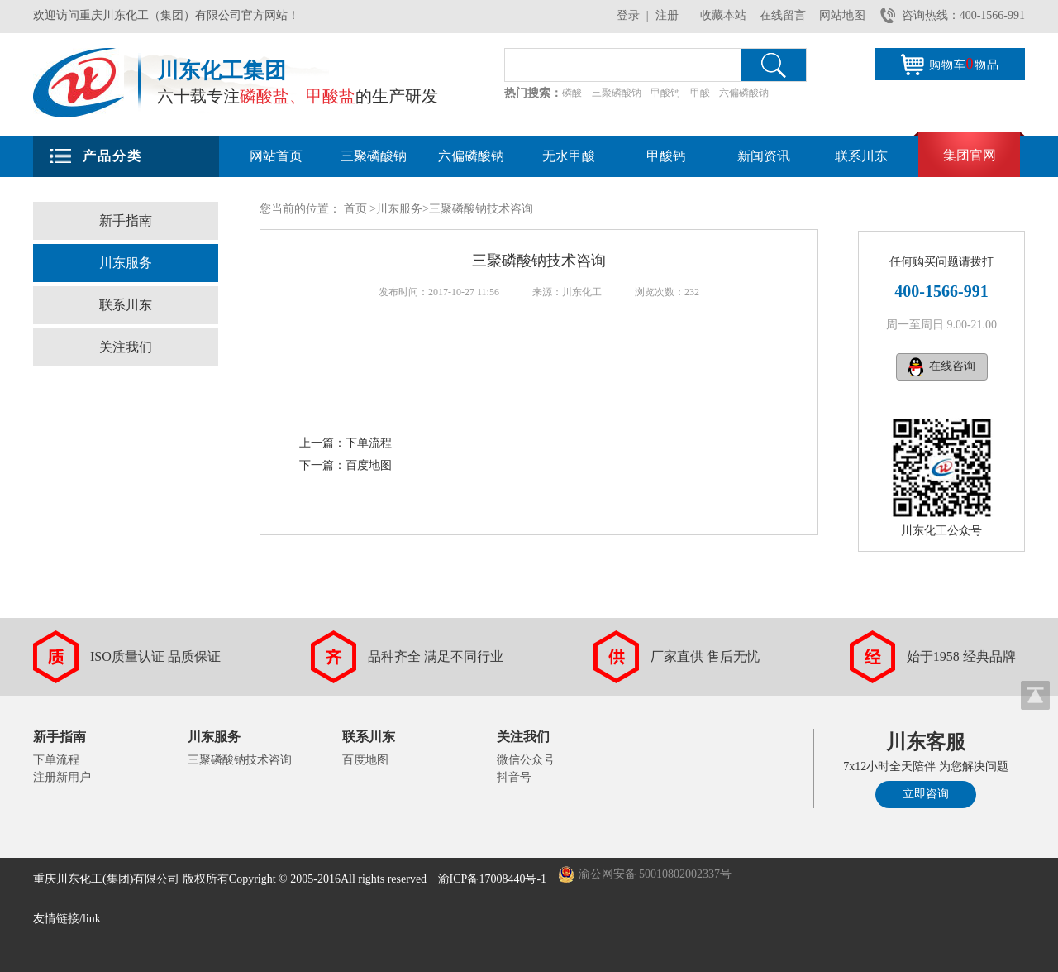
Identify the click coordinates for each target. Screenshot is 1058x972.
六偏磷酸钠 (744, 92)
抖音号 (514, 777)
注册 (667, 15)
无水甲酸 (568, 156)
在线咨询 (952, 366)
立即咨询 (926, 794)
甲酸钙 (665, 92)
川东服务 (125, 263)
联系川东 (861, 156)
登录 (628, 15)
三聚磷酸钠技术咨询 (240, 760)
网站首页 (276, 156)
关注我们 (125, 347)
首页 (355, 209)
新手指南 (125, 220)
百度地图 (369, 465)
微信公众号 (526, 760)
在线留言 (783, 15)
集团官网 (969, 155)
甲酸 (700, 92)
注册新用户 (62, 777)
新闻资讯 (763, 156)
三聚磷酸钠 (616, 92)
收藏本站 (723, 15)
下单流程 (369, 443)
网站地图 (842, 15)
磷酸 (572, 92)
